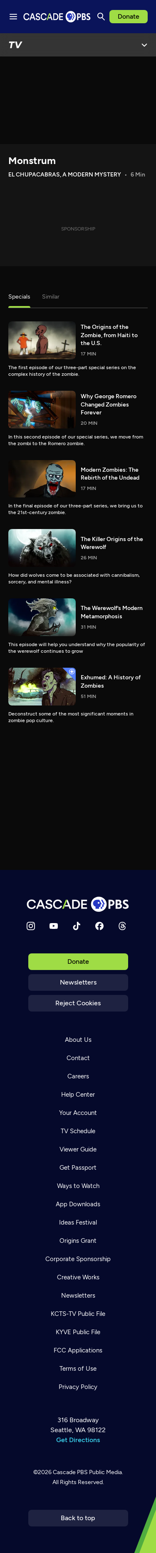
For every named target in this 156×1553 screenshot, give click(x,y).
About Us (78, 1039)
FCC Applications (78, 1350)
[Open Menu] (144, 45)
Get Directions (78, 1440)
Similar (50, 296)
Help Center (78, 1094)
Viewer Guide (78, 1149)
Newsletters (78, 982)
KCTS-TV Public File (78, 1314)
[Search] (101, 17)
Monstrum (32, 160)
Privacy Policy (78, 1387)
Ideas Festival (78, 1222)
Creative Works (78, 1277)
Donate (128, 16)
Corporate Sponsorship (78, 1259)
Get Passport (78, 1167)
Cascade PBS (70, 1472)
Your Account (78, 1113)
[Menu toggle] (13, 17)
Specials (19, 296)
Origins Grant (78, 1240)
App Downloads (78, 1204)
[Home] (78, 904)
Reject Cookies (78, 1003)
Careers (78, 1076)
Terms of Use (78, 1368)
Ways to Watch (78, 1186)
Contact (78, 1058)
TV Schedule (78, 1131)
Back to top (78, 1518)
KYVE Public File (78, 1332)
